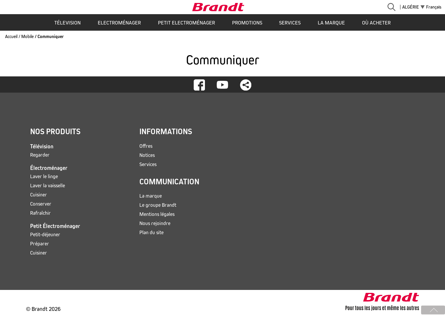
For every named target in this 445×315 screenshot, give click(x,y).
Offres (145, 146)
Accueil (11, 36)
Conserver (40, 204)
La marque (331, 22)
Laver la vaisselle (47, 186)
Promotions (247, 22)
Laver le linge (44, 176)
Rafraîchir (40, 213)
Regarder (40, 155)
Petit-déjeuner (45, 235)
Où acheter (376, 22)
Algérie (410, 7)
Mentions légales (157, 214)
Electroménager (119, 22)
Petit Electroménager (186, 22)
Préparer (39, 244)
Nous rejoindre (154, 223)
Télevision (67, 22)
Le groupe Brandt (157, 205)
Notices (147, 155)
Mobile (27, 36)
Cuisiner (38, 195)
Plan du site (151, 232)
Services (290, 22)
